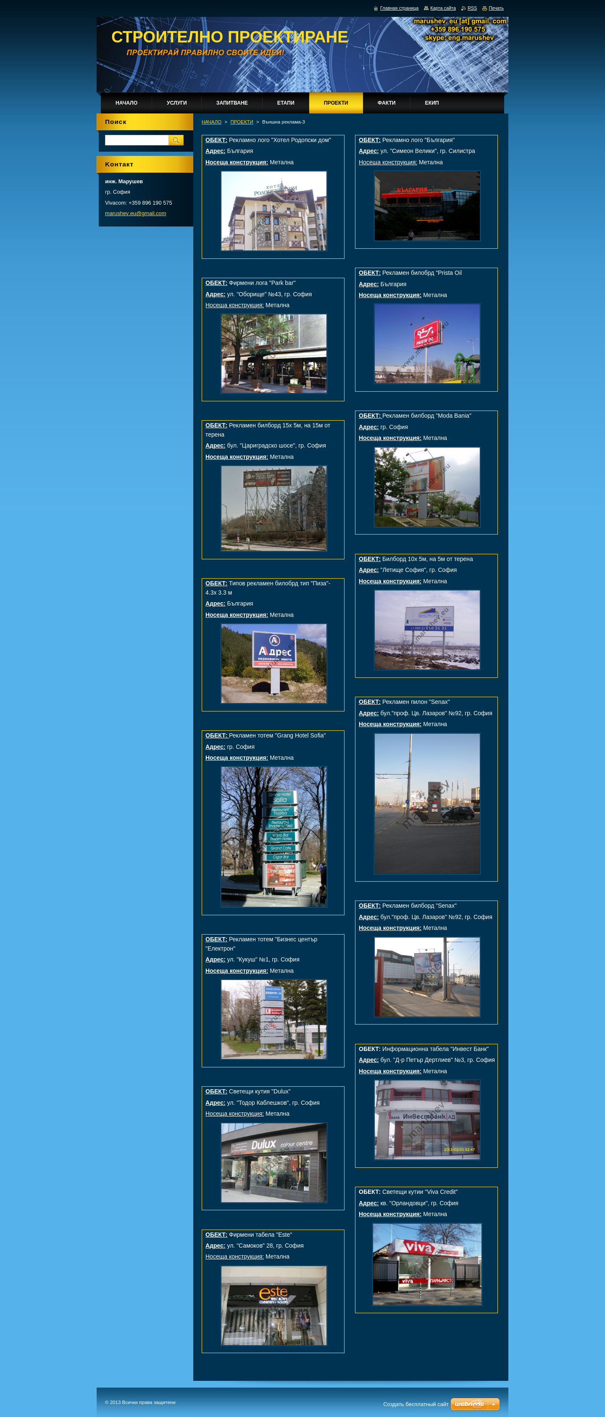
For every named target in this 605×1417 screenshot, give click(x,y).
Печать (496, 8)
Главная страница (399, 8)
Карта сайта (443, 8)
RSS (472, 8)
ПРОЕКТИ (241, 121)
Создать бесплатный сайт (416, 1404)
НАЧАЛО (211, 121)
